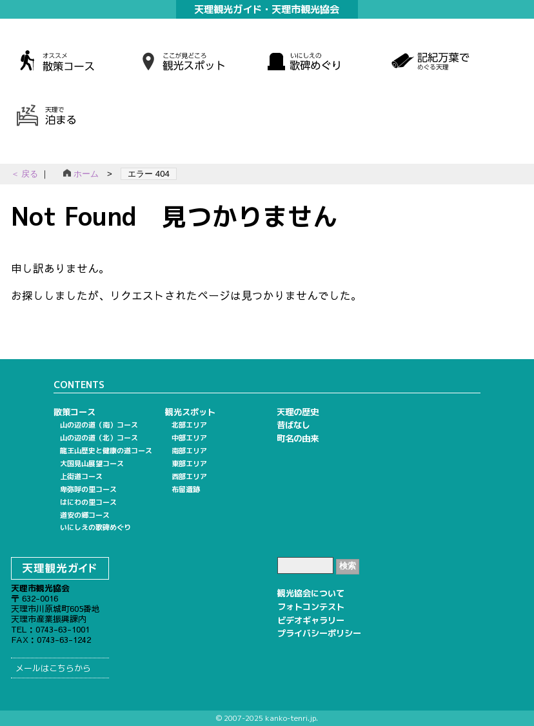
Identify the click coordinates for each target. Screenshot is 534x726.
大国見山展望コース (92, 463)
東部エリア (189, 463)
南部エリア (189, 451)
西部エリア (189, 476)
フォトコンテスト (310, 607)
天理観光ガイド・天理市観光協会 (266, 9)
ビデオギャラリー (310, 620)
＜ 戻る (26, 174)
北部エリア (189, 425)
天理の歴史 (298, 412)
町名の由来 (298, 438)
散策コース (74, 412)
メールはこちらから (53, 668)
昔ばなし (293, 425)
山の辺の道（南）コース (99, 425)
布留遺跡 (186, 489)
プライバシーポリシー (319, 633)
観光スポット (190, 412)
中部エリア (189, 438)
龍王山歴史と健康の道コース (106, 451)
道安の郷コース (85, 515)
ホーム (81, 174)
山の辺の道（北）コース (99, 438)
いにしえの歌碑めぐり (95, 527)
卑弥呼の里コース (88, 489)
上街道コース (81, 476)
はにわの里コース (88, 502)
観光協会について (310, 593)
